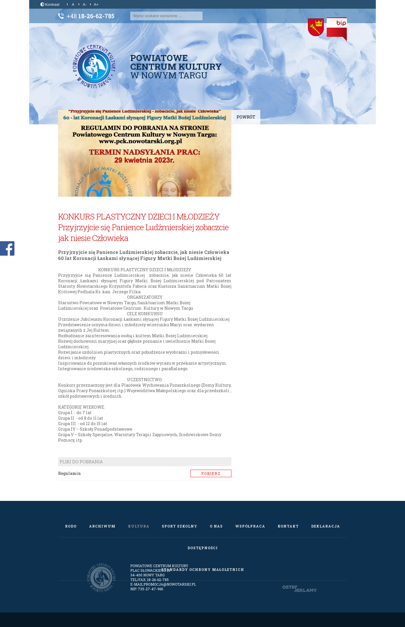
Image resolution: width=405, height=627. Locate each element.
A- (84, 4)
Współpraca (250, 526)
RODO (71, 526)
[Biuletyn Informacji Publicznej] (337, 29)
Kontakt (288, 526)
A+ (96, 4)
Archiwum (102, 526)
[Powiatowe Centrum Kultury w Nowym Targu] (94, 66)
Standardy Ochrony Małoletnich (202, 569)
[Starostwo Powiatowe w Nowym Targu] (315, 27)
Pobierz (211, 473)
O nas (216, 526)
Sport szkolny (179, 526)
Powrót (246, 117)
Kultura (138, 526)
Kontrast (50, 4)
